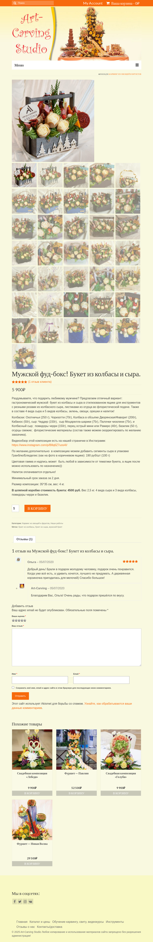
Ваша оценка (19, 616)
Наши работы (57, 523)
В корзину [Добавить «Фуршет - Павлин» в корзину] (76, 793)
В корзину (37, 508)
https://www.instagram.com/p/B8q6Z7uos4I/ (39, 445)
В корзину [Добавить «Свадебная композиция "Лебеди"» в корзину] (32, 793)
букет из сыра (41, 527)
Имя (14, 674)
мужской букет (55, 527)
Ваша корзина (123, 3)
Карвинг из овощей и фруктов (125, 74)
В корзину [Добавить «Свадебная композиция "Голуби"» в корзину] (121, 793)
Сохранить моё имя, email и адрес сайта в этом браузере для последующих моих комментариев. (63, 688)
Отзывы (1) (25, 539)
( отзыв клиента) (40, 381)
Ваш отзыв (18, 626)
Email (76, 674)
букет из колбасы (26, 527)
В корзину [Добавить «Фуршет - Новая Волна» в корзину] (32, 863)
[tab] (24, 539)
